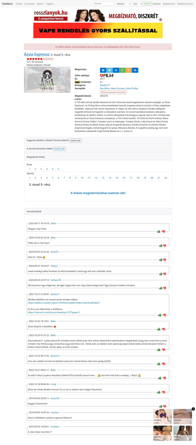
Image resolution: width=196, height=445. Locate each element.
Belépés (157, 3)
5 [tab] (52, 169)
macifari (55, 412)
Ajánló (40, 3)
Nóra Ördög (132, 88)
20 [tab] (152, 177)
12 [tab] (96, 177)
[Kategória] (123, 4)
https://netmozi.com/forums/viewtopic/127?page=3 (53, 312)
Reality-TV (105, 85)
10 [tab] (82, 177)
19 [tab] (145, 177)
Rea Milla (104, 88)
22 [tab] (166, 177)
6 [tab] (58, 169)
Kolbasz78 (56, 280)
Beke (53, 237)
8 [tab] (70, 177)
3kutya (54, 265)
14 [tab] (110, 177)
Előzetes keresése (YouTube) (113, 92)
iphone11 (55, 294)
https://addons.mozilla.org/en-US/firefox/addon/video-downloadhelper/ (64, 302)
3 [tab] (41, 169)
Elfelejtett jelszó (185, 3)
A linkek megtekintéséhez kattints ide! (98, 193)
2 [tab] (35, 169)
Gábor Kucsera (117, 88)
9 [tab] (75, 177)
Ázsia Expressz (37, 54)
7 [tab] (64, 177)
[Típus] (136, 4)
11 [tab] (89, 177)
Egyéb (50, 3)
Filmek (19, 3)
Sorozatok (29, 3)
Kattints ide (75, 140)
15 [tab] (117, 177)
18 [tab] (138, 177)
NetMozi (7, 3)
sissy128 (55, 398)
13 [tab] (103, 177)
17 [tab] (131, 177)
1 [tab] (29, 169)
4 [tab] (46, 169)
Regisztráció (169, 3)
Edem (54, 223)
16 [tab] (124, 177)
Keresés (147, 4)
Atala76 (54, 251)
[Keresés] (103, 4)
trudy (53, 384)
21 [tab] (159, 177)
